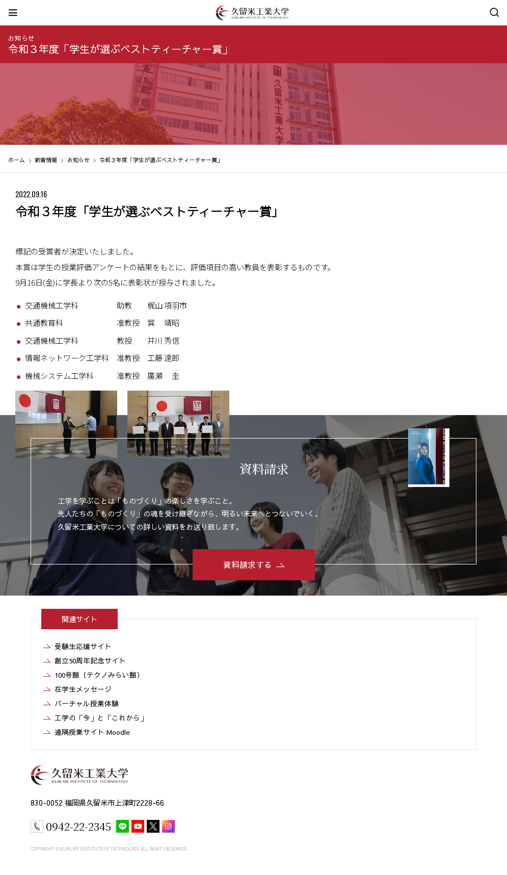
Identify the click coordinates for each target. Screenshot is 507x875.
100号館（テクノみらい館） (99, 675)
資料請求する (247, 564)
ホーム (16, 160)
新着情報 (46, 160)
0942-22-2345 (78, 826)
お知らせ (21, 38)
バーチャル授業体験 (87, 703)
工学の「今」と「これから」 (101, 718)
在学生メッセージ (83, 689)
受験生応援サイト (83, 646)
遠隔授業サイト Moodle (92, 732)
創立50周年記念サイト (90, 660)
